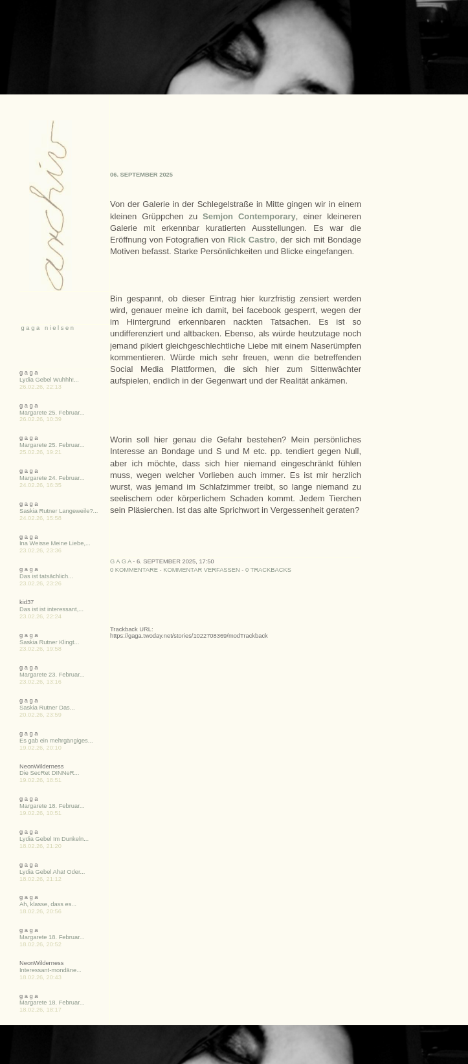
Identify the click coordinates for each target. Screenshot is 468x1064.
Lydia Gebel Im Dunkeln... (54, 839)
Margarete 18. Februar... (52, 806)
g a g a (120, 561)
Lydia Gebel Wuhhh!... (49, 379)
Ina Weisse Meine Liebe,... (55, 543)
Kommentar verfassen (201, 570)
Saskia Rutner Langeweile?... (58, 511)
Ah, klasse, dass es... (47, 904)
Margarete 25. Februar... (52, 412)
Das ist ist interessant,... (51, 609)
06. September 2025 (141, 174)
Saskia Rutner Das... (47, 707)
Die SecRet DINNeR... (49, 773)
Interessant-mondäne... (50, 970)
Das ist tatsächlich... (46, 576)
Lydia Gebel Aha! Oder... (52, 872)
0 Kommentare (134, 570)
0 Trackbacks (268, 570)
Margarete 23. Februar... (52, 674)
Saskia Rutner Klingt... (49, 642)
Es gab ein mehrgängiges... (56, 740)
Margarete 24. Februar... (52, 478)
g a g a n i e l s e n (46, 328)
